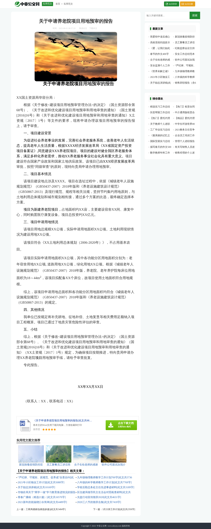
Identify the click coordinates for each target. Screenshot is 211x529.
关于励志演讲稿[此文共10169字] (36, 487)
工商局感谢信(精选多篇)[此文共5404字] (46, 509)
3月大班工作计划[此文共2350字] (118, 509)
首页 (58, 4)
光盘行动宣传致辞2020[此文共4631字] (99, 497)
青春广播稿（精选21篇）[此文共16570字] (42, 497)
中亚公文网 (101, 526)
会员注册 (189, 4)
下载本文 (93, 28)
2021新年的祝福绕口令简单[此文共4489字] (42, 502)
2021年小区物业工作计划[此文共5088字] (41, 482)
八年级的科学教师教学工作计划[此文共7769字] (104, 482)
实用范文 (68, 4)
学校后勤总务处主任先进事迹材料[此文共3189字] (105, 487)
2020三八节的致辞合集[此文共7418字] (99, 502)
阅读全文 (83, 28)
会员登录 (173, 4)
